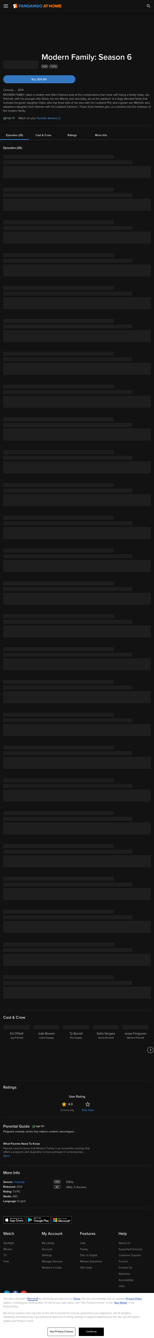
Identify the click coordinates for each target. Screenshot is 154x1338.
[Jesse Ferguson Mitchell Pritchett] (135, 1050)
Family (84, 1249)
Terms (76, 1298)
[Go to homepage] (37, 6)
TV (5, 1255)
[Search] (148, 6)
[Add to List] (149, 66)
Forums (123, 1261)
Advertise (124, 1274)
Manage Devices (52, 1261)
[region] (77, 1315)
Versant (32, 1298)
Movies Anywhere (91, 1261)
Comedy (19, 1182)
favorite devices (48, 118)
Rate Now (88, 1110)
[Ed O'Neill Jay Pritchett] (16, 1050)
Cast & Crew (43, 135)
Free (6, 1261)
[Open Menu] (6, 6)
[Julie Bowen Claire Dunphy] (46, 1050)
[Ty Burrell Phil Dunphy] (76, 1050)
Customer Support (130, 1255)
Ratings (72, 135)
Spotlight (8, 1243)
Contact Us (125, 1267)
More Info (101, 135)
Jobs (122, 1286)
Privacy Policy (134, 1298)
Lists (82, 1243)
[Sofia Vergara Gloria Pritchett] (105, 1050)
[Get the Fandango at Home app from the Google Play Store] (38, 1219)
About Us (124, 1243)
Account (47, 1249)
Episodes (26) (14, 135)
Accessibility (126, 1280)
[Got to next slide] (150, 1050)
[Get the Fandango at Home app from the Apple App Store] (14, 1219)
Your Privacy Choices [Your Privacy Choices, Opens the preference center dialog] (61, 1331)
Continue (91, 1331)
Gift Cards (86, 1267)
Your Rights (120, 1302)
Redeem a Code (52, 1267)
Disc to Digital (88, 1255)
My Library (48, 1243)
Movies (7, 1249)
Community (67, 1110)
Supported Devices (130, 1249)
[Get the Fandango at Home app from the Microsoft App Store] (61, 1219)
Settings (47, 1255)
